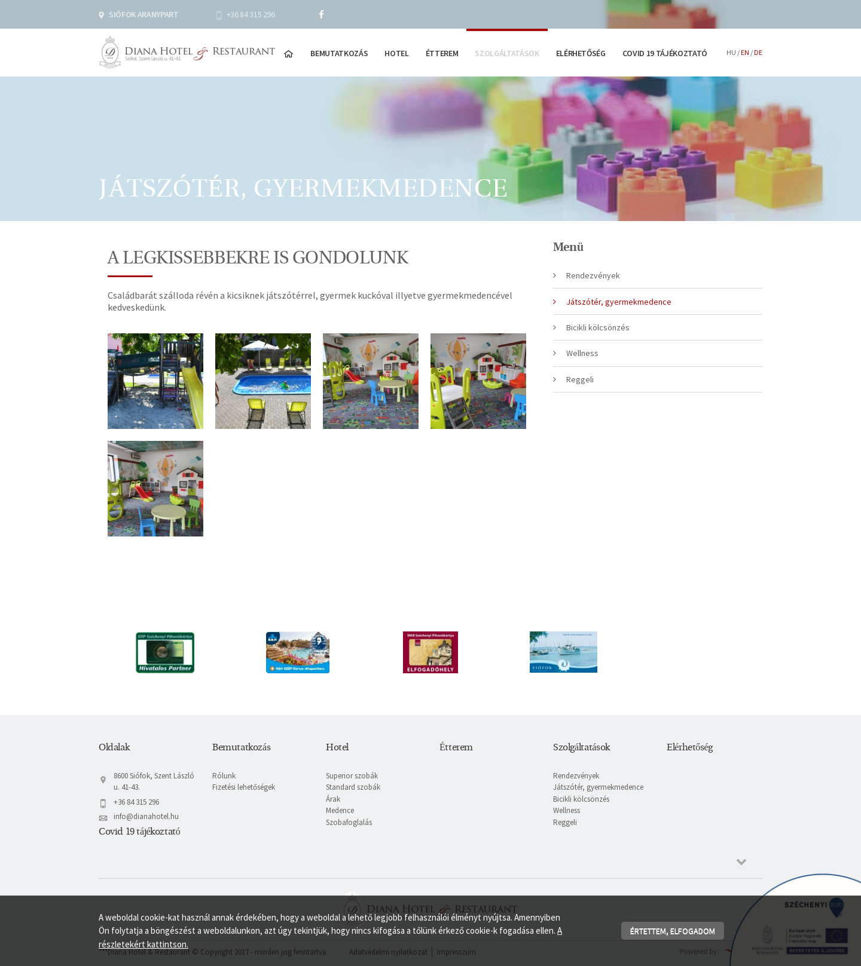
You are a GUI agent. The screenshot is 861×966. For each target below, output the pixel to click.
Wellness (582, 353)
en (745, 52)
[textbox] (317, 281)
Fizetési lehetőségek (243, 787)
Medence (340, 810)
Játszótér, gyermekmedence (618, 301)
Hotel (396, 53)
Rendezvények (593, 275)
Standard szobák (353, 787)
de (758, 52)
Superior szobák (352, 776)
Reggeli (580, 379)
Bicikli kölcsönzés (598, 327)
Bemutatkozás (339, 53)
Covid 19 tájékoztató (664, 53)
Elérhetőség (581, 53)
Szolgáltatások (507, 53)
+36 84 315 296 (251, 14)
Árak (333, 799)
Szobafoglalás (349, 822)
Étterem (442, 53)
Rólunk (224, 776)
